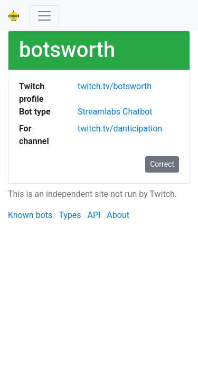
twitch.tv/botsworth (115, 86)
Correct (162, 164)
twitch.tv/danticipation (120, 129)
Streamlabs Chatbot (115, 112)
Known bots (30, 215)
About (118, 215)
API (93, 215)
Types (70, 215)
